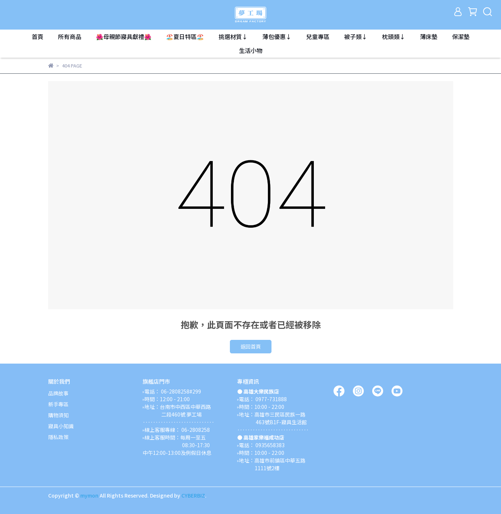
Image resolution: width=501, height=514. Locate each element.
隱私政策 (58, 437)
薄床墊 (429, 36)
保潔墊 (461, 36)
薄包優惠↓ (277, 36)
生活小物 (250, 50)
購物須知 (58, 415)
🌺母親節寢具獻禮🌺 (123, 36)
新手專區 (58, 404)
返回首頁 (250, 346)
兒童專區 (317, 36)
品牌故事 (58, 393)
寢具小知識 (61, 426)
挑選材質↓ (233, 36)
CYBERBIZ (193, 495)
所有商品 (69, 36)
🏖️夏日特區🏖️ (185, 36)
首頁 (37, 36)
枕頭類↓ (393, 36)
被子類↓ (355, 36)
